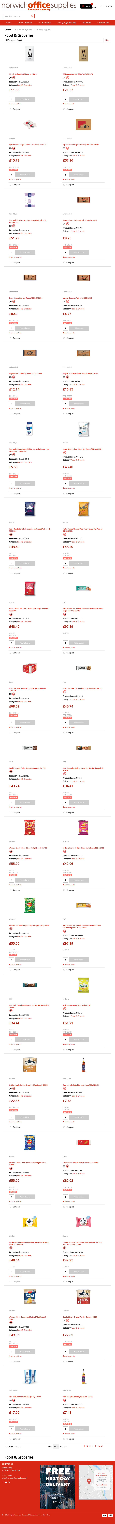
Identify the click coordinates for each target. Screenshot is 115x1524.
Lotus (11, 682)
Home (9, 22)
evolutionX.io (45, 1515)
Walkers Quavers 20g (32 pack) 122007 (77, 1005)
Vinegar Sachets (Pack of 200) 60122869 (77, 298)
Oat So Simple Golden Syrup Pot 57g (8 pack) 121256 (28, 1085)
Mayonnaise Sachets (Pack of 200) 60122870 (25, 373)
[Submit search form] (32, 16)
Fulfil (64, 602)
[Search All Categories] (19, 16)
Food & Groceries (24, 85)
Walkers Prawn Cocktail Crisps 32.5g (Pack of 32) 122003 (83, 848)
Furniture (86, 22)
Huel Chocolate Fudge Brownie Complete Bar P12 (27, 768)
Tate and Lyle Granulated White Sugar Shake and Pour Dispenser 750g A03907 (29, 450)
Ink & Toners (44, 22)
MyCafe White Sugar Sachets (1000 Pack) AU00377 (27, 144)
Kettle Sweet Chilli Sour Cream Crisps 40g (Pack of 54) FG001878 (28, 609)
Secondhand (103, 22)
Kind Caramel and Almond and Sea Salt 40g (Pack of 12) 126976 (83, 769)
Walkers (12, 841)
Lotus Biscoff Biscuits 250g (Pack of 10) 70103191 (81, 1162)
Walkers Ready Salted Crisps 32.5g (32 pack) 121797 (28, 848)
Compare (14, 109)
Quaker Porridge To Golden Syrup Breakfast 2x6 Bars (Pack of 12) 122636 (29, 1243)
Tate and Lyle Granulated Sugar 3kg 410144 (25, 1397)
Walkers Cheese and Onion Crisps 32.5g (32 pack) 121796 (27, 1163)
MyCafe (12, 138)
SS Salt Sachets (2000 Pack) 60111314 (22, 74)
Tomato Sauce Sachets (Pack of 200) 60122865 (80, 220)
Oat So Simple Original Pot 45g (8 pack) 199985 (80, 1317)
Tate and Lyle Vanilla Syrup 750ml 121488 (78, 1397)
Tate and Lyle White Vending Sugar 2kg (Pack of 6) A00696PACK (27, 221)
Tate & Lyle (13, 214)
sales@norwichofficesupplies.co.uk (14, 1478)
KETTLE (65, 443)
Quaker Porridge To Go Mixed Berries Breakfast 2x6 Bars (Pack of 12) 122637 (82, 1243)
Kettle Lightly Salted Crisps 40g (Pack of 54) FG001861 (82, 449)
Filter (107, 40)
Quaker (12, 1079)
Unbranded (13, 68)
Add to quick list (15, 104)
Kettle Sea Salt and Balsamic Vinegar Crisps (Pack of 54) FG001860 (29, 530)
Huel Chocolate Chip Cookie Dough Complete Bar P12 (82, 688)
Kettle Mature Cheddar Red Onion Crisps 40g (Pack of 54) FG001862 (82, 530)
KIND (64, 762)
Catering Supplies (43, 29)
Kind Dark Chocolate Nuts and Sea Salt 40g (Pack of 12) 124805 (29, 1006)
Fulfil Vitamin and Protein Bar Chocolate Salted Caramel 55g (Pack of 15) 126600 (83, 609)
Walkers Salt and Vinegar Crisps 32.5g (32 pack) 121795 (29, 925)
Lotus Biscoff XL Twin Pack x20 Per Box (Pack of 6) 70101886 (27, 689)
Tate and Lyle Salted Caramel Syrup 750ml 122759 (81, 1085)
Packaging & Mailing (66, 22)
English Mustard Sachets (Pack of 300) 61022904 (80, 373)
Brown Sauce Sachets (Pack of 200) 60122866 (25, 298)
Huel (64, 682)
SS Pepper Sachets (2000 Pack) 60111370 (78, 74)
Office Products (25, 22)
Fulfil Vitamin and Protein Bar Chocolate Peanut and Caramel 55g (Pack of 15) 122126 (82, 926)
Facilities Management (23, 29)
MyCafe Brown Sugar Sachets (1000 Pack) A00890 (81, 144)
